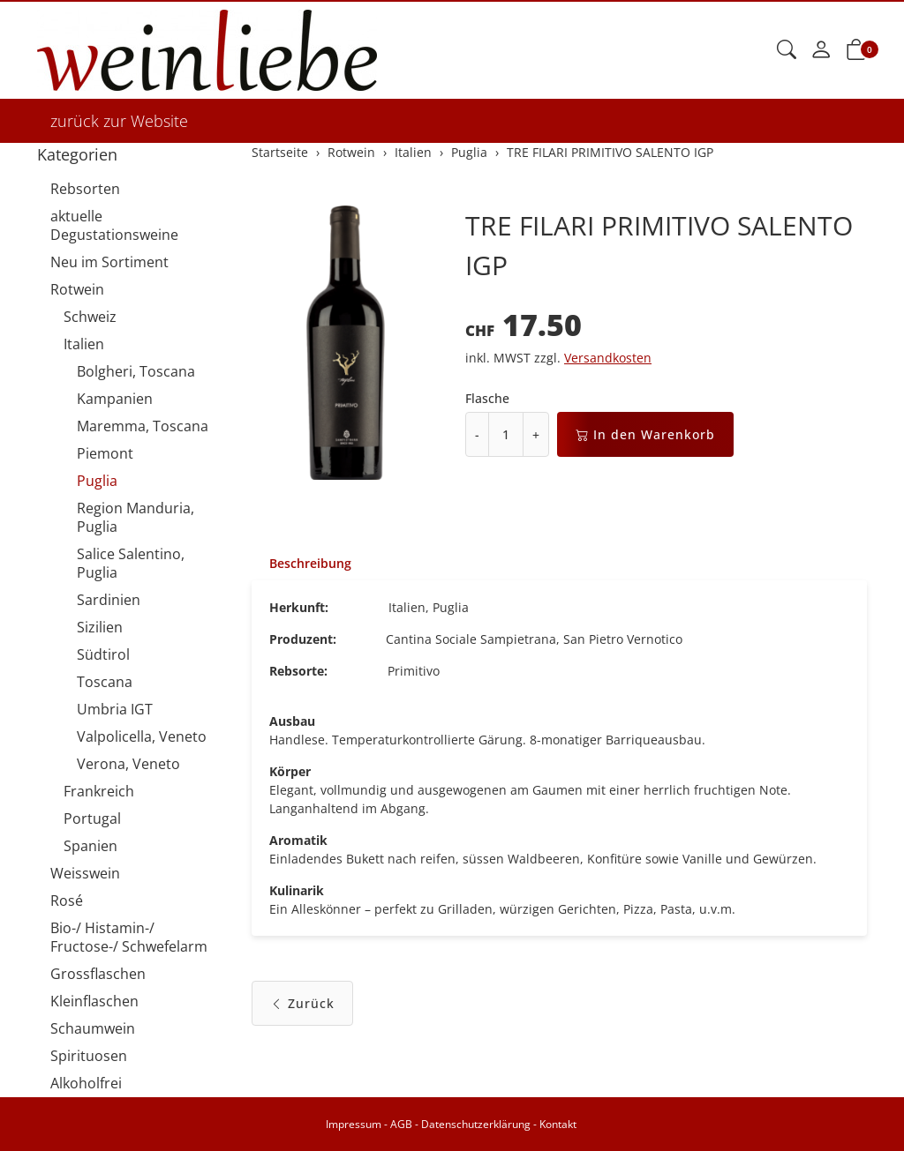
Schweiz (90, 316)
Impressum (353, 1124)
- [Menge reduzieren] (477, 434)
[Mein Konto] (821, 50)
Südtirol (103, 654)
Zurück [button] (302, 1003)
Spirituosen (88, 1055)
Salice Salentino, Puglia (131, 563)
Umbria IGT (115, 709)
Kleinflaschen (94, 1001)
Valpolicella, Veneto (142, 736)
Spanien (90, 846)
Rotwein (77, 289)
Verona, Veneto (128, 764)
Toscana (104, 681)
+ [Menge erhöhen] (535, 434)
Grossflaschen (98, 973)
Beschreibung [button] (310, 563)
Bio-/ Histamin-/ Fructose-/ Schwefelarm (128, 937)
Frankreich (99, 791)
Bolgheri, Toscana (136, 371)
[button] (786, 50)
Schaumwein (92, 1028)
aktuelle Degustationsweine (114, 225)
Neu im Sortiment (109, 262)
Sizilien (100, 627)
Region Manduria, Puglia (135, 517)
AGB (401, 1124)
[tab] (301, 563)
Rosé (66, 900)
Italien (84, 344)
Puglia (97, 480)
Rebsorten (85, 188)
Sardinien (108, 599)
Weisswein (85, 873)
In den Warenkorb (645, 434)
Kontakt (557, 1124)
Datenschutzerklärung (476, 1124)
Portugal (92, 818)
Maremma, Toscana (142, 426)
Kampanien (115, 398)
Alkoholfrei (86, 1083)
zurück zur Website (119, 120)
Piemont (105, 453)
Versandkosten (608, 357)
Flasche (487, 398)
